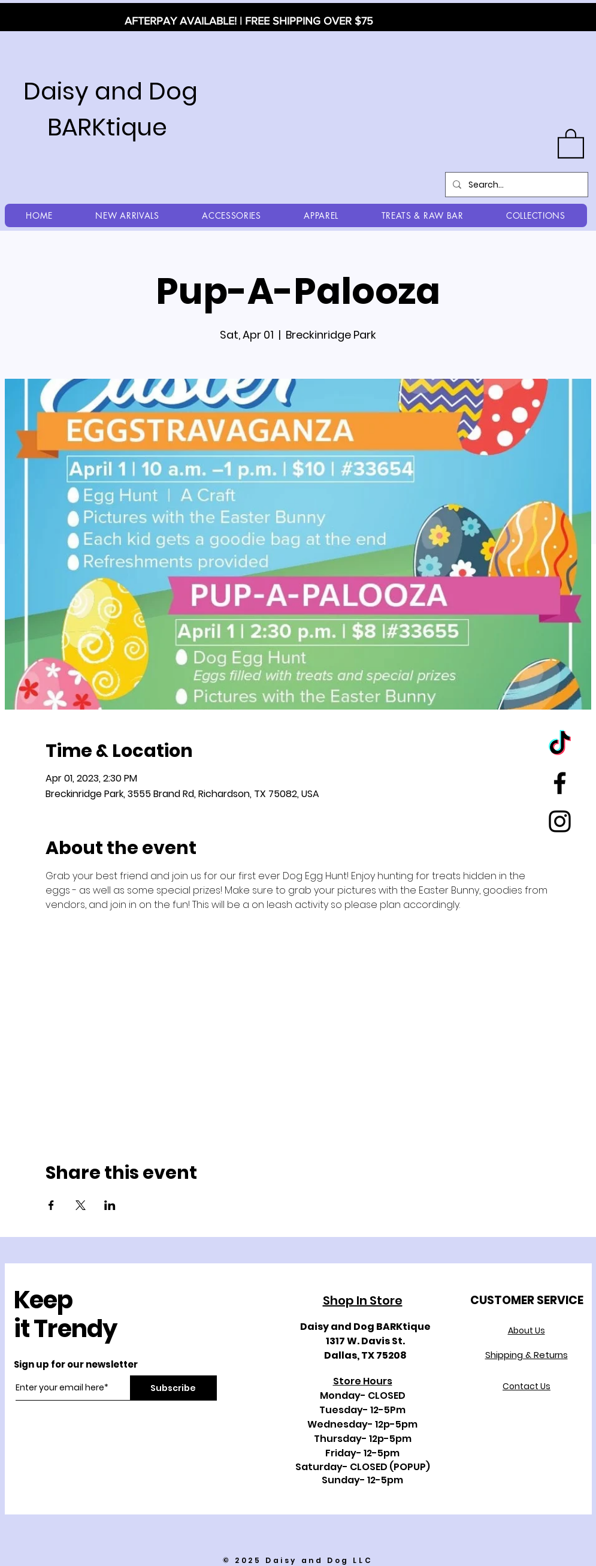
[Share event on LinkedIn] (110, 1205)
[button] (571, 142)
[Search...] (515, 185)
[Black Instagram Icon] (559, 821)
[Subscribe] (173, 1388)
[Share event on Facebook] (51, 1205)
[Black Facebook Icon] (559, 783)
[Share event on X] (80, 1205)
